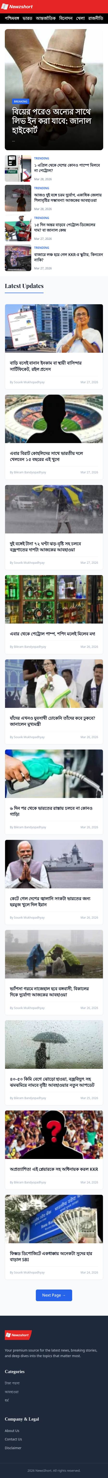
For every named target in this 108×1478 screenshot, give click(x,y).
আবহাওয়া (12, 1392)
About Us (12, 1430)
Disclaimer (13, 1448)
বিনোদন (65, 18)
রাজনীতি (95, 18)
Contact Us (13, 1439)
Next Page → (54, 1295)
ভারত (27, 18)
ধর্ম (7, 1400)
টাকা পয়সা (12, 1383)
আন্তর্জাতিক (46, 18)
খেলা (80, 18)
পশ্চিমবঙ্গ (12, 18)
